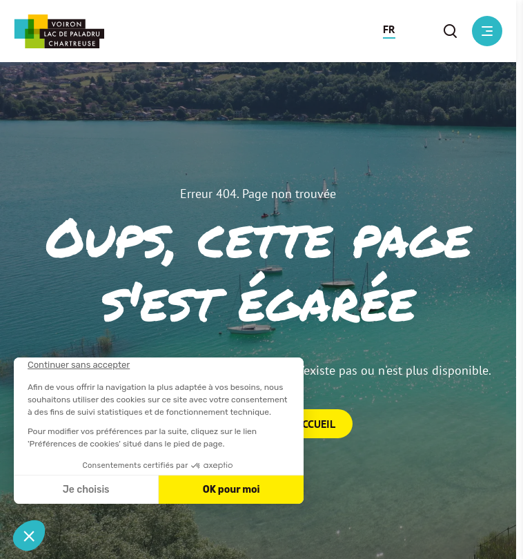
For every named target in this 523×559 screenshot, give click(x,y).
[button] (389, 31)
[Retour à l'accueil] (59, 31)
